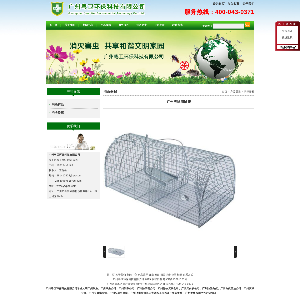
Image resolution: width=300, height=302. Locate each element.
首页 (224, 91)
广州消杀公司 (126, 288)
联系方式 (177, 25)
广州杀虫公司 (108, 288)
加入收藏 (234, 3)
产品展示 (106, 25)
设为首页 (219, 3)
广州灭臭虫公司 (119, 293)
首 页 (53, 25)
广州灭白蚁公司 (190, 288)
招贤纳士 (141, 25)
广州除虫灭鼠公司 (168, 288)
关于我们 (248, 3)
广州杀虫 (93, 288)
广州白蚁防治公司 (230, 288)
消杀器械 (58, 112)
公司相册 (159, 25)
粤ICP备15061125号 (175, 279)
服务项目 (124, 25)
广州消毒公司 (138, 293)
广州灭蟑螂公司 (98, 293)
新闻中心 (88, 25)
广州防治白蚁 (210, 288)
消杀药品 (58, 104)
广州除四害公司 (146, 288)
